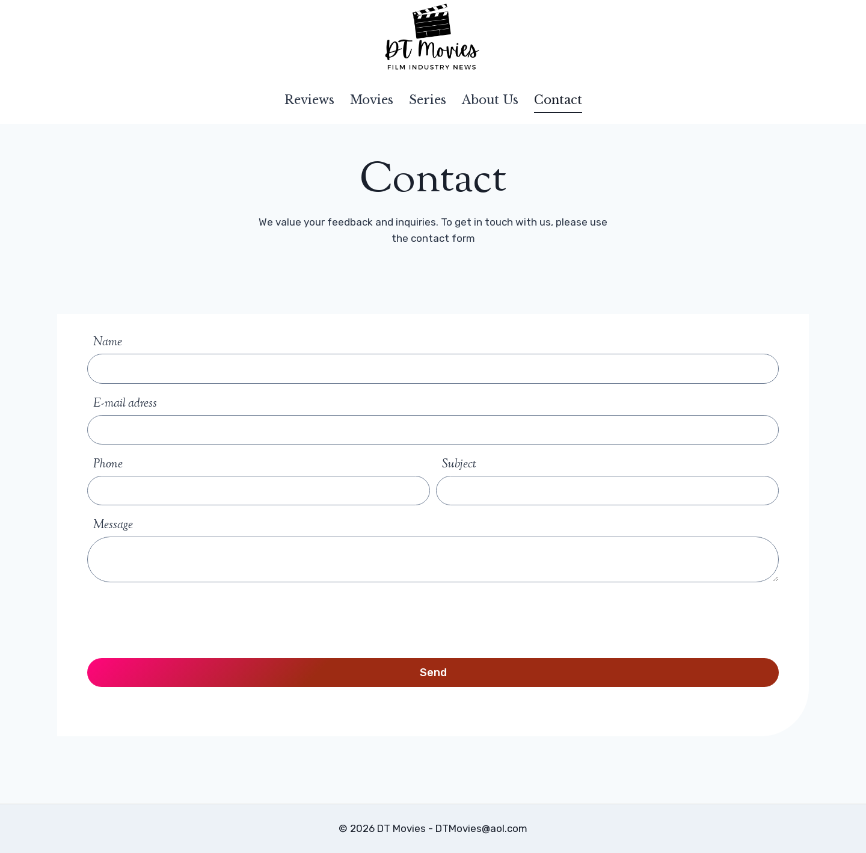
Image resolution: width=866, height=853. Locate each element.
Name (107, 342)
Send (433, 672)
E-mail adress (125, 404)
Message (113, 525)
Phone (108, 464)
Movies (371, 100)
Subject (459, 464)
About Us (490, 100)
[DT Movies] (433, 38)
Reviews (309, 100)
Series (427, 100)
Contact (558, 100)
